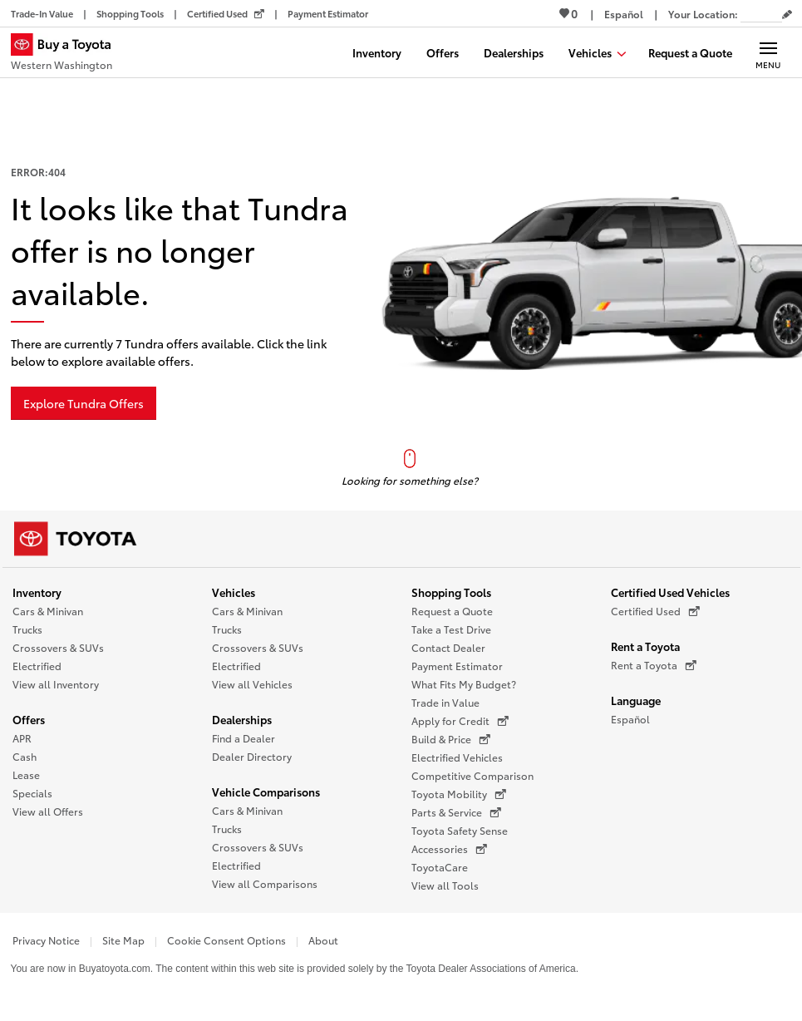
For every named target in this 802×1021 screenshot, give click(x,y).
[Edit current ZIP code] (787, 15)
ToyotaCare (439, 867)
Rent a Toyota (645, 646)
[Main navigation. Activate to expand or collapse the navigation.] (768, 52)
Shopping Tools (451, 591)
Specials (32, 793)
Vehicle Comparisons (266, 791)
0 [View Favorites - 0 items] (568, 13)
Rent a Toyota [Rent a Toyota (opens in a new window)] (653, 665)
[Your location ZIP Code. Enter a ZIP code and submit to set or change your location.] (761, 13)
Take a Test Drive (451, 629)
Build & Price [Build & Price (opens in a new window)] (450, 739)
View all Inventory (55, 684)
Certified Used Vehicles (670, 591)
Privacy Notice (46, 940)
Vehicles (233, 591)
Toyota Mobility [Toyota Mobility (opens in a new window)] (458, 794)
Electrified (37, 665)
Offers (28, 719)
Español (630, 719)
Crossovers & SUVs (58, 647)
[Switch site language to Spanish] (623, 14)
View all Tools (445, 885)
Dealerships (242, 719)
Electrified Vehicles (457, 757)
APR (22, 738)
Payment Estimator (457, 665)
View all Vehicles (252, 684)
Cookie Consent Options (226, 940)
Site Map (123, 940)
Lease (26, 774)
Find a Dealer (243, 738)
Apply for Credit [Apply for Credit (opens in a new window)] (460, 721)
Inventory (37, 591)
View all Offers (47, 811)
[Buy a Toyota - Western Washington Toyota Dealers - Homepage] (68, 54)
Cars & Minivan (47, 611)
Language (636, 700)
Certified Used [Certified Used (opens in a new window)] (655, 611)
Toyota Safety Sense (459, 830)
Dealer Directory (252, 756)
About (323, 940)
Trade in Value (445, 702)
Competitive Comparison (472, 775)
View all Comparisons (264, 883)
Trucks (27, 629)
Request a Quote (452, 611)
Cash (24, 756)
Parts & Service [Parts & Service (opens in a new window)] (456, 812)
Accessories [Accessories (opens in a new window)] (449, 849)
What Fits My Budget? (463, 684)
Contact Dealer (448, 647)
